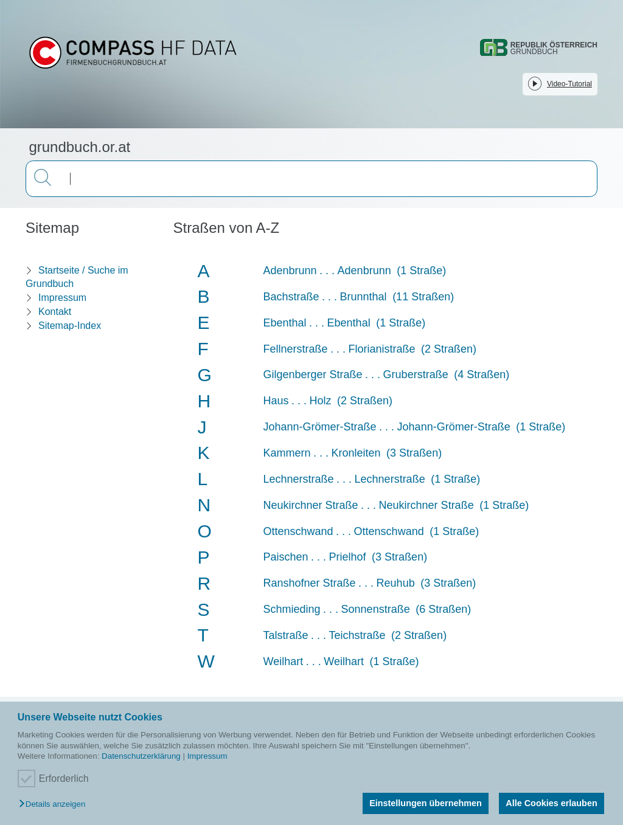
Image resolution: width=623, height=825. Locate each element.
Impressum (207, 756)
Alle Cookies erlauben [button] (551, 803)
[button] (55, 804)
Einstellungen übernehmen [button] (425, 803)
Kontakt (54, 311)
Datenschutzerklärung (141, 756)
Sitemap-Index (69, 325)
